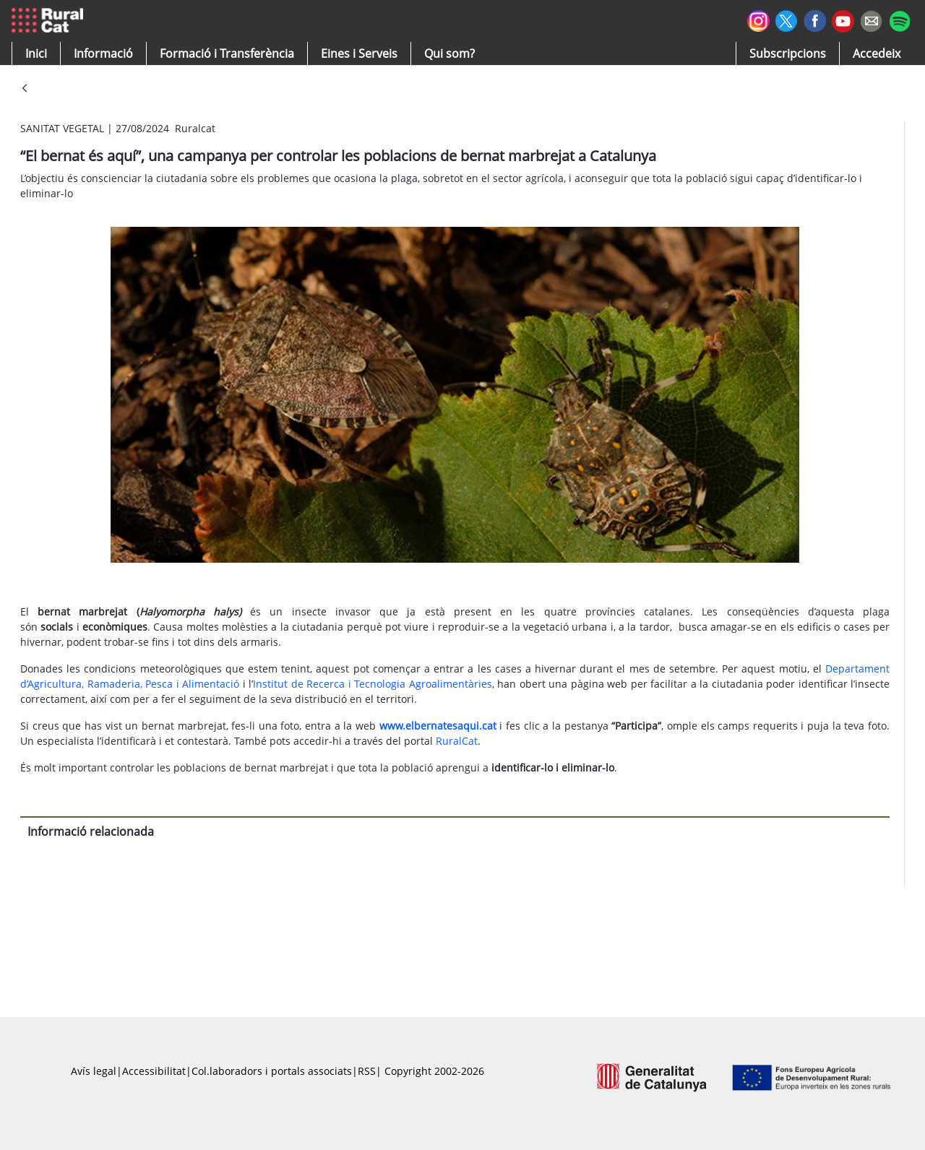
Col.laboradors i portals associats (272, 1071)
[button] (36, 53)
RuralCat (457, 741)
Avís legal (93, 1071)
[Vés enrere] (24, 89)
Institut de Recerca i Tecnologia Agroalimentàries (372, 684)
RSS (367, 1071)
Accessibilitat (154, 1071)
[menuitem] (227, 53)
